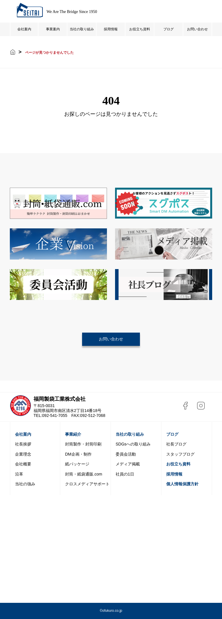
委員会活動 (126, 454)
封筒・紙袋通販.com (83, 474)
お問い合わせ (197, 29)
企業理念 (23, 454)
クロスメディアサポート (87, 484)
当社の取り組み (82, 29)
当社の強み (25, 484)
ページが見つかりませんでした (49, 53)
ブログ (168, 29)
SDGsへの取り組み (133, 444)
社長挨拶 (23, 444)
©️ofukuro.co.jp (111, 611)
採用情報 (111, 29)
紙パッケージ (77, 464)
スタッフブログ (180, 454)
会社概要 (23, 464)
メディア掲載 (128, 464)
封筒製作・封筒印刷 (83, 444)
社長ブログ (176, 444)
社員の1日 (125, 474)
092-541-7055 (54, 415)
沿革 (19, 474)
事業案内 (53, 29)
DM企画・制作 (78, 454)
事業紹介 (73, 434)
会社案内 (24, 29)
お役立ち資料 (139, 29)
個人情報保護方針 (182, 484)
